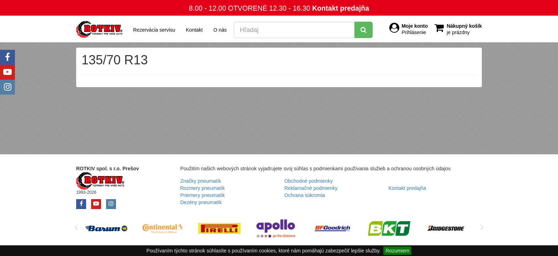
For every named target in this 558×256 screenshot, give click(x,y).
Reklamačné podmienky (310, 188)
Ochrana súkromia (304, 195)
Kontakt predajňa (340, 8)
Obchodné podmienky (308, 181)
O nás (220, 30)
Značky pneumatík (200, 181)
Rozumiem (397, 251)
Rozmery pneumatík (202, 188)
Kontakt (194, 30)
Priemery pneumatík (202, 195)
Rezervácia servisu (154, 30)
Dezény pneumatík (201, 202)
